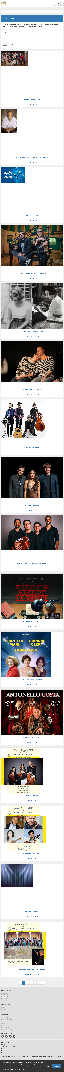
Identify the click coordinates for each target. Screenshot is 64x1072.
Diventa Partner (6, 1028)
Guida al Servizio (6, 1017)
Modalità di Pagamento (8, 1026)
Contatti (3, 1001)
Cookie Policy (5, 997)
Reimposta (12, 44)
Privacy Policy (5, 999)
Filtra (5, 44)
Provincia (5, 30)
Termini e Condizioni (7, 995)
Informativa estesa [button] (20, 1069)
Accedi (3, 1007)
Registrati (4, 1009)
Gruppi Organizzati (6, 1030)
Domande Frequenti (7, 1019)
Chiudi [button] (49, 1066)
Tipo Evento (6, 37)
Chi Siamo (4, 993)
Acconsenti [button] (57, 1066)
